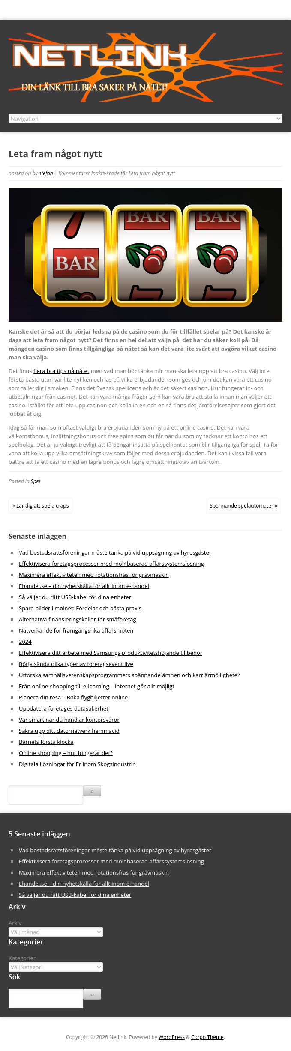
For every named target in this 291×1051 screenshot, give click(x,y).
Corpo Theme (207, 1037)
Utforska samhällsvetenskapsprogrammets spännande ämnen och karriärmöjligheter (129, 675)
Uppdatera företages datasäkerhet (63, 708)
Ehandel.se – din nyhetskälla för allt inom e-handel (84, 586)
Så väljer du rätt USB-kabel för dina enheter (75, 597)
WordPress (172, 1037)
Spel (35, 481)
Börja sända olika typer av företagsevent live (76, 664)
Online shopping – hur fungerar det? (66, 753)
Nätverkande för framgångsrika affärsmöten (76, 630)
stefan (46, 173)
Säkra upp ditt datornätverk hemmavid (69, 731)
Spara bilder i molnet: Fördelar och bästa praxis (80, 608)
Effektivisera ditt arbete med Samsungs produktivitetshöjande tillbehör (110, 653)
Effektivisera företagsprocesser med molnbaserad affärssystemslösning (111, 563)
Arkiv (15, 923)
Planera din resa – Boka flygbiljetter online (73, 697)
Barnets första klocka (46, 742)
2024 (25, 641)
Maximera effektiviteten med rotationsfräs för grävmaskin (94, 575)
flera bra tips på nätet (61, 371)
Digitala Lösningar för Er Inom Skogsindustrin (77, 764)
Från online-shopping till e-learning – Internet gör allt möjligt (96, 686)
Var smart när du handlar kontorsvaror (69, 719)
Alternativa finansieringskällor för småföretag (77, 619)
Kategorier (22, 958)
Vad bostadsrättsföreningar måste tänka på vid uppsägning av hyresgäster (115, 552)
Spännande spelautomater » (243, 505)
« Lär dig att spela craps (40, 505)
